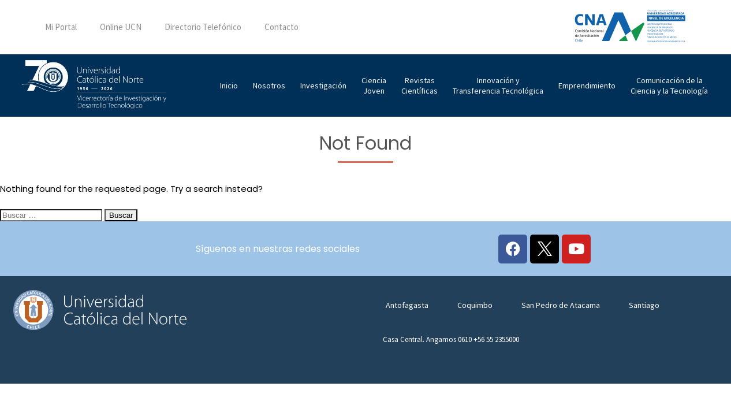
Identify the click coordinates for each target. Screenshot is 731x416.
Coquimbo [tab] (475, 305)
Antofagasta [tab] (407, 305)
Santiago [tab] (644, 305)
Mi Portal (61, 26)
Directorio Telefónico (203, 26)
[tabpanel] (544, 345)
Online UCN (120, 26)
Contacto (281, 26)
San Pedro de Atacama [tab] (560, 305)
